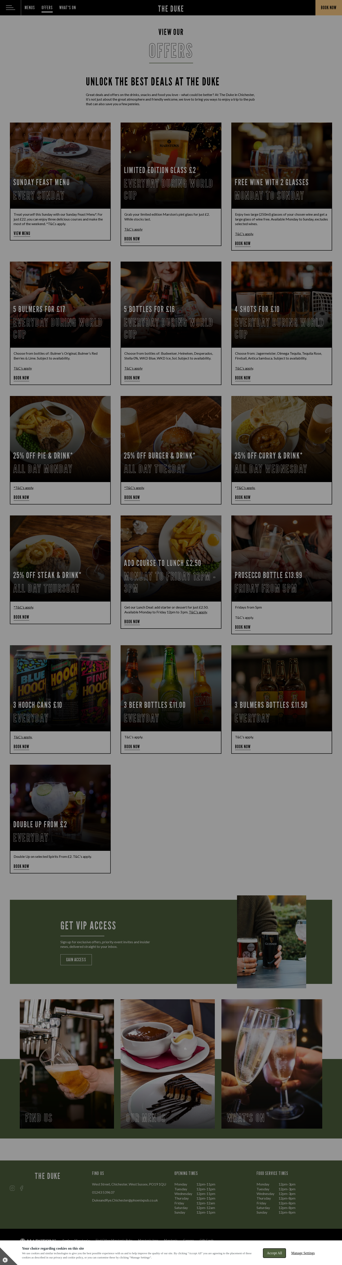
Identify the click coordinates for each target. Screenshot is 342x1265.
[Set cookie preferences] (9, 1256)
